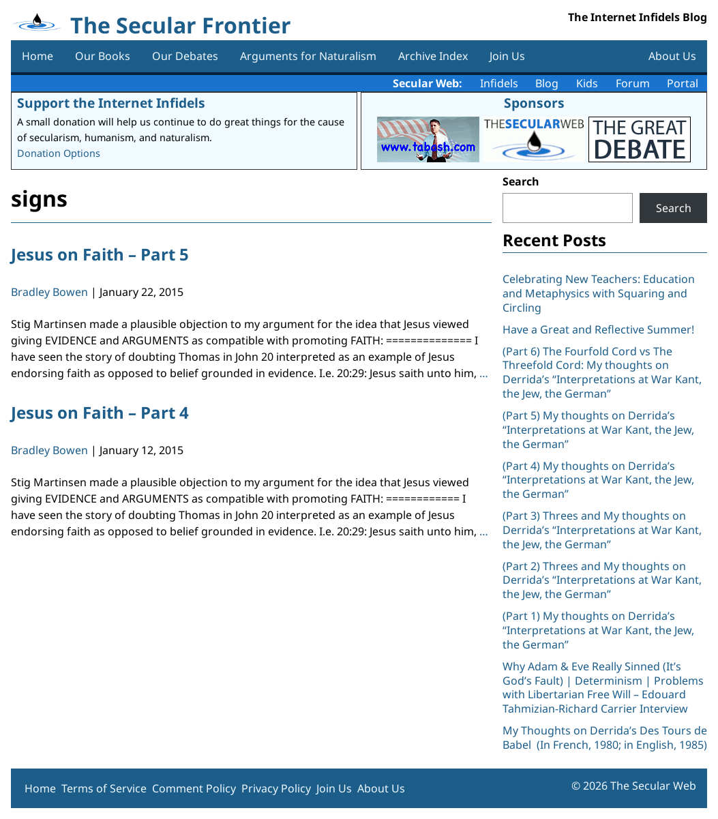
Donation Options (58, 153)
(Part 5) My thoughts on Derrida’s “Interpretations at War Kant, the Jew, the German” (598, 429)
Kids (587, 83)
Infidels (499, 83)
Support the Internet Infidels (111, 102)
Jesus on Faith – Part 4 (100, 412)
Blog (546, 83)
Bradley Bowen (49, 291)
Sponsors (534, 102)
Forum (633, 83)
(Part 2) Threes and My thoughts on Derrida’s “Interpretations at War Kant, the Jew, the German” (602, 580)
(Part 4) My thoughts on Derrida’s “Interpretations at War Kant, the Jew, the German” (598, 480)
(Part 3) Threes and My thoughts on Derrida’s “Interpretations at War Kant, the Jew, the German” (602, 530)
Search (521, 181)
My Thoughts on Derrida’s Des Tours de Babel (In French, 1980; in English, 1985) (605, 737)
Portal (682, 83)
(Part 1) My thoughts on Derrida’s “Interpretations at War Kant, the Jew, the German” (598, 630)
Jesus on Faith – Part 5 (100, 254)
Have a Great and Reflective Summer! (598, 329)
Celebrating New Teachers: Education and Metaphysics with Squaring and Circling (599, 293)
